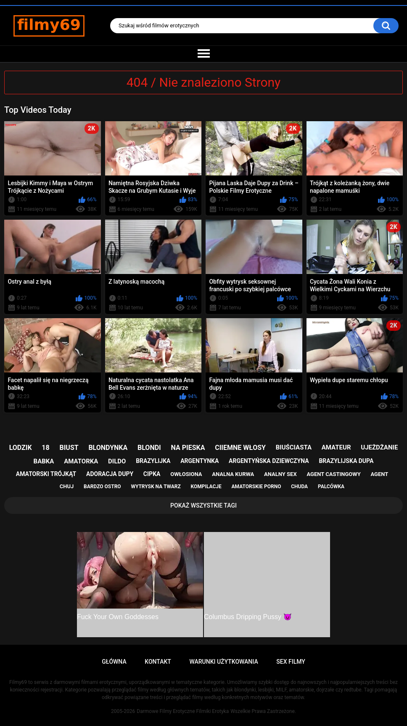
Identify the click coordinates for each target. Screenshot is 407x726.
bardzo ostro (102, 486)
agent (379, 474)
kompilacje (205, 486)
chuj (67, 486)
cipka (152, 474)
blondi (149, 448)
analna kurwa (233, 474)
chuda (299, 486)
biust (68, 448)
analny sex (280, 474)
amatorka (81, 461)
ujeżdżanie (379, 447)
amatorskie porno (256, 486)
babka (44, 461)
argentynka (199, 460)
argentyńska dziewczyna (269, 460)
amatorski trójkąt (46, 474)
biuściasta (294, 447)
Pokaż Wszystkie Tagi (203, 505)
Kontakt (158, 661)
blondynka (107, 448)
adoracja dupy (109, 474)
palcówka (331, 486)
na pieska (188, 448)
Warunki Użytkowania (223, 661)
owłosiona (186, 474)
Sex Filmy (290, 661)
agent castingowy (333, 474)
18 (45, 448)
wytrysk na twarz (155, 486)
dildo (117, 461)
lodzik (20, 448)
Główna (114, 661)
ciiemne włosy (240, 448)
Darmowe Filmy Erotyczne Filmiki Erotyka (183, 711)
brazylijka (153, 460)
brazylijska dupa (346, 460)
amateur (336, 447)
